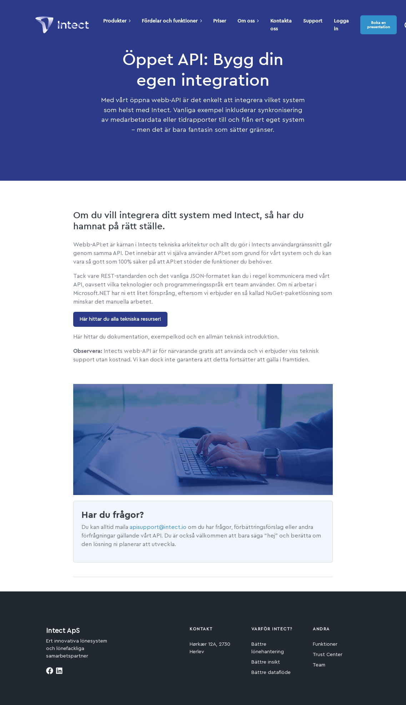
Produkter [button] (117, 21)
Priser (219, 21)
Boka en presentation (378, 24)
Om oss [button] (248, 21)
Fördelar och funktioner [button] (172, 21)
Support (312, 21)
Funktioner (325, 644)
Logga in (341, 25)
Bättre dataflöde (271, 672)
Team (319, 665)
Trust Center (327, 654)
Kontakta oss (281, 25)
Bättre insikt (265, 662)
